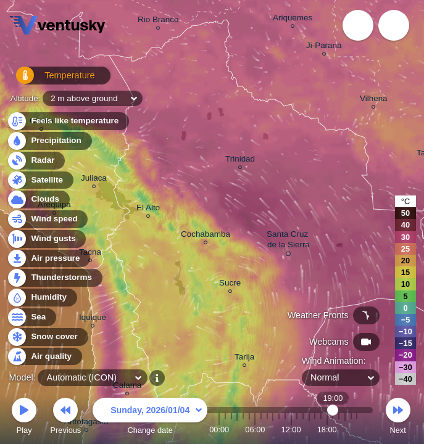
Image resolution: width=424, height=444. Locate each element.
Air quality (44, 357)
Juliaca (94, 179)
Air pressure (48, 259)
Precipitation (49, 141)
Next (398, 418)
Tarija (244, 358)
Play (24, 418)
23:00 (357, 429)
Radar (36, 161)
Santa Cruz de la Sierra (288, 241)
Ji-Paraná (324, 47)
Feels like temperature (67, 121)
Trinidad (240, 160)
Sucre (230, 284)
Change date (150, 418)
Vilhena (374, 100)
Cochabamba (205, 235)
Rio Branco (158, 21)
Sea (31, 317)
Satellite (40, 180)
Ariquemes (292, 19)
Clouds (38, 199)
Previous (65, 418)
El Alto (148, 209)
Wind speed (47, 219)
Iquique (92, 319)
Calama (127, 386)
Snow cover (47, 337)
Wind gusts (46, 239)
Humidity (42, 297)
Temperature (49, 80)
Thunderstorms (54, 278)
